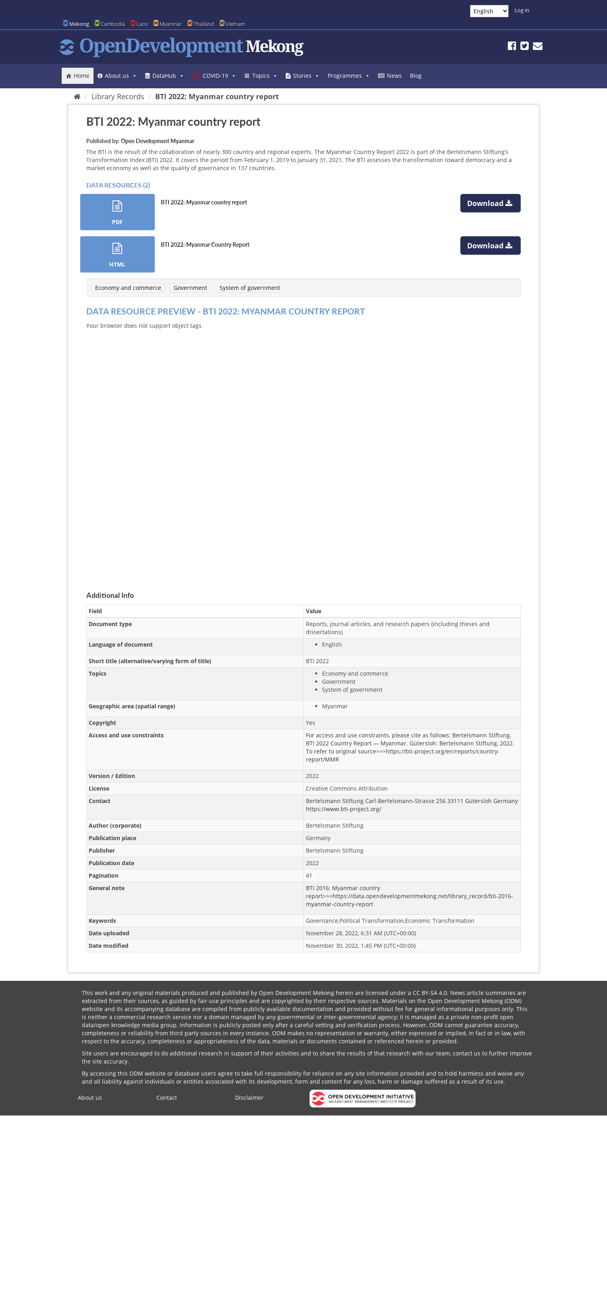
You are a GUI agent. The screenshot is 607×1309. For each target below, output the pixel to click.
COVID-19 (219, 75)
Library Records (117, 96)
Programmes (349, 75)
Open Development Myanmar (157, 140)
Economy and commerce (128, 287)
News (394, 75)
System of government (250, 287)
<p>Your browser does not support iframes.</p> (303, 451)
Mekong (79, 23)
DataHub (168, 75)
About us (121, 75)
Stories (306, 75)
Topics (265, 75)
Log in (522, 10)
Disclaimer (249, 1097)
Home (81, 75)
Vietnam (235, 23)
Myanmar (171, 23)
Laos (142, 23)
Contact (166, 1097)
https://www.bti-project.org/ (343, 809)
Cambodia (113, 23)
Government (190, 287)
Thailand (203, 23)
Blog (416, 75)
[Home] (77, 96)
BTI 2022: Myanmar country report (217, 96)
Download (490, 203)
